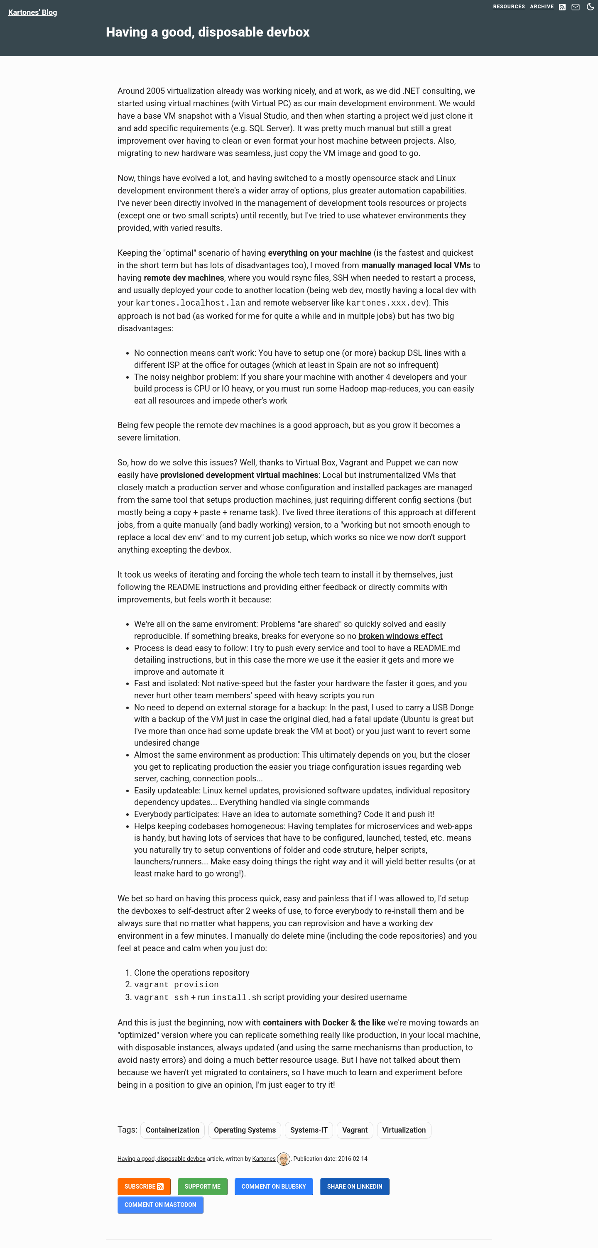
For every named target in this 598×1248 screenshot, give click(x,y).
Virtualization (404, 1130)
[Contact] (575, 9)
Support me (203, 1186)
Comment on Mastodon (160, 1205)
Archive (542, 7)
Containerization (172, 1130)
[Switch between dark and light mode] (590, 6)
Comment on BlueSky (274, 1186)
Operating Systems (245, 1130)
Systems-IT (309, 1130)
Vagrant (355, 1130)
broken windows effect (400, 636)
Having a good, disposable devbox (162, 1158)
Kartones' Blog (32, 12)
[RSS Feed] (562, 7)
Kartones (264, 1158)
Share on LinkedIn (354, 1186)
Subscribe (144, 1186)
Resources (509, 7)
